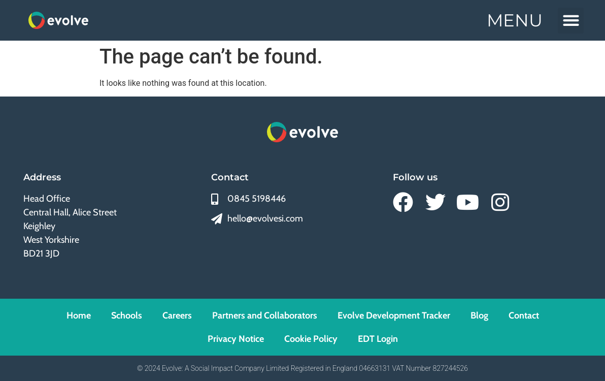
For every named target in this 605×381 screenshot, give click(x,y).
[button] (571, 21)
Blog (479, 315)
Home (78, 315)
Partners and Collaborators (264, 315)
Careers (177, 315)
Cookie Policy (311, 338)
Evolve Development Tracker (394, 315)
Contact (524, 315)
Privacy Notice (236, 338)
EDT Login (378, 338)
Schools (126, 315)
